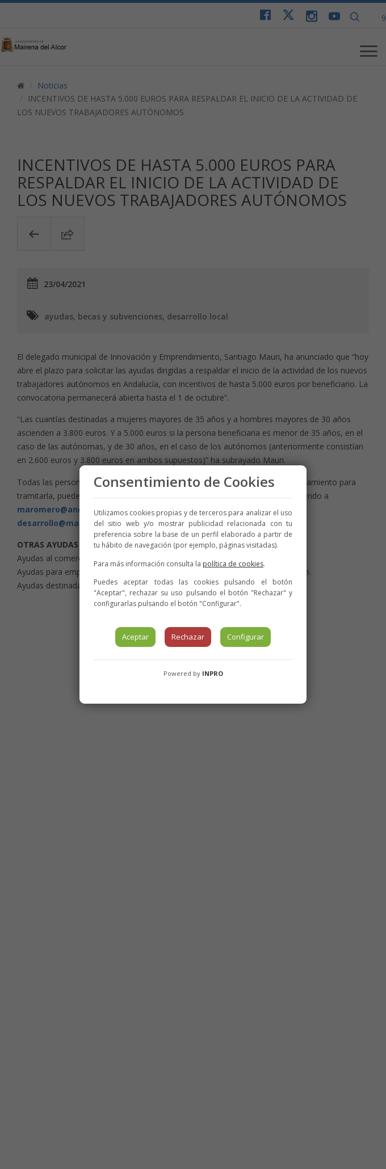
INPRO (212, 673)
